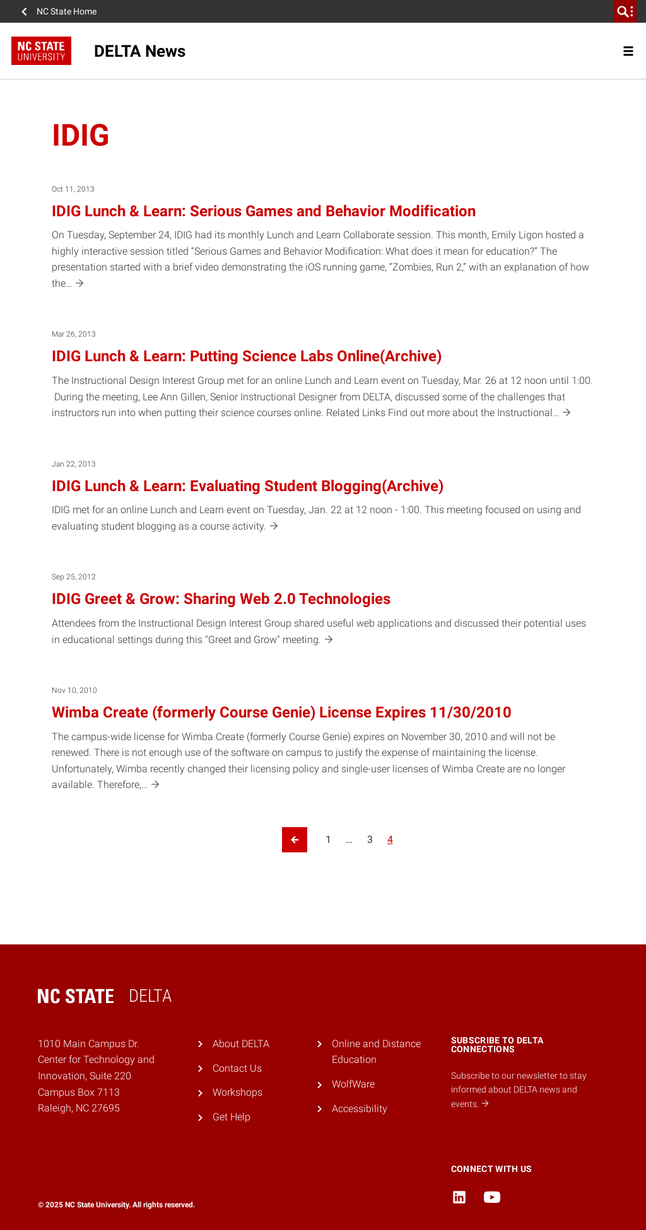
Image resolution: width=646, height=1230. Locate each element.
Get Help (231, 1117)
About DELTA (241, 1044)
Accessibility (359, 1109)
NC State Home (67, 11)
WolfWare (353, 1084)
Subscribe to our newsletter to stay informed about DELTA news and (519, 1089)
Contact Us (237, 1068)
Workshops (237, 1092)
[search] (625, 11)
